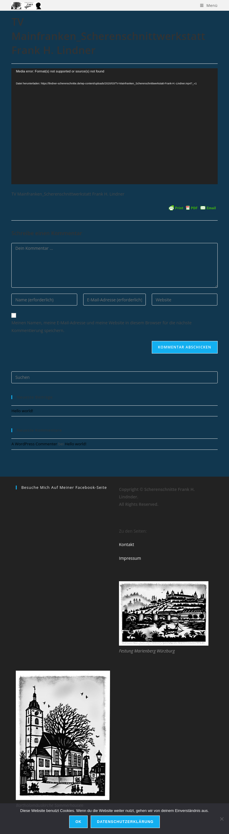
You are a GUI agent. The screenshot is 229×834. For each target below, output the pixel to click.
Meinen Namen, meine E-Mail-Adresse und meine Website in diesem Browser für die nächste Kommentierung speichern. (101, 326)
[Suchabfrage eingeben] (114, 377)
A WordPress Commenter (34, 444)
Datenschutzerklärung (125, 822)
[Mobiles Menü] (209, 5)
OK (78, 822)
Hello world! (22, 410)
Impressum (130, 558)
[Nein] (222, 819)
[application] (114, 126)
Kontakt (126, 544)
